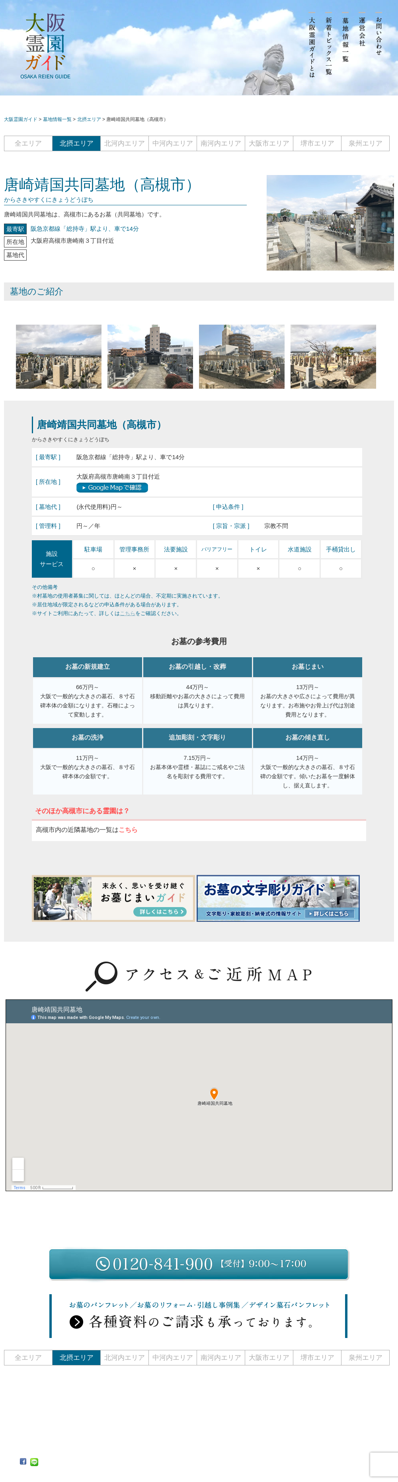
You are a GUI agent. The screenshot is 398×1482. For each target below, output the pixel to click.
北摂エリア (77, 143)
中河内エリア (172, 143)
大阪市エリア (269, 143)
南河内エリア (221, 143)
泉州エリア (365, 143)
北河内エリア (124, 143)
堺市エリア (317, 143)
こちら (127, 613)
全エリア (28, 143)
